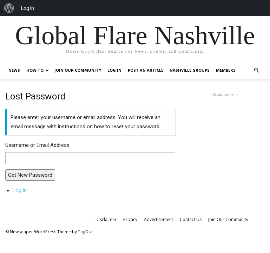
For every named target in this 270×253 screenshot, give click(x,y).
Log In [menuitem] (27, 8)
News (14, 70)
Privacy (130, 219)
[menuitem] (9, 8)
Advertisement (158, 219)
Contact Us (191, 219)
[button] (256, 70)
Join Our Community (77, 70)
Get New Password (30, 175)
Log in (20, 190)
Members (226, 70)
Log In (114, 70)
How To (37, 70)
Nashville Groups (190, 70)
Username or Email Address (37, 145)
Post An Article (145, 70)
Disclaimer (106, 219)
